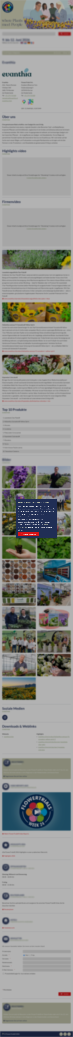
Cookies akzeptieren (30, 534)
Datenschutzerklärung (25, 517)
